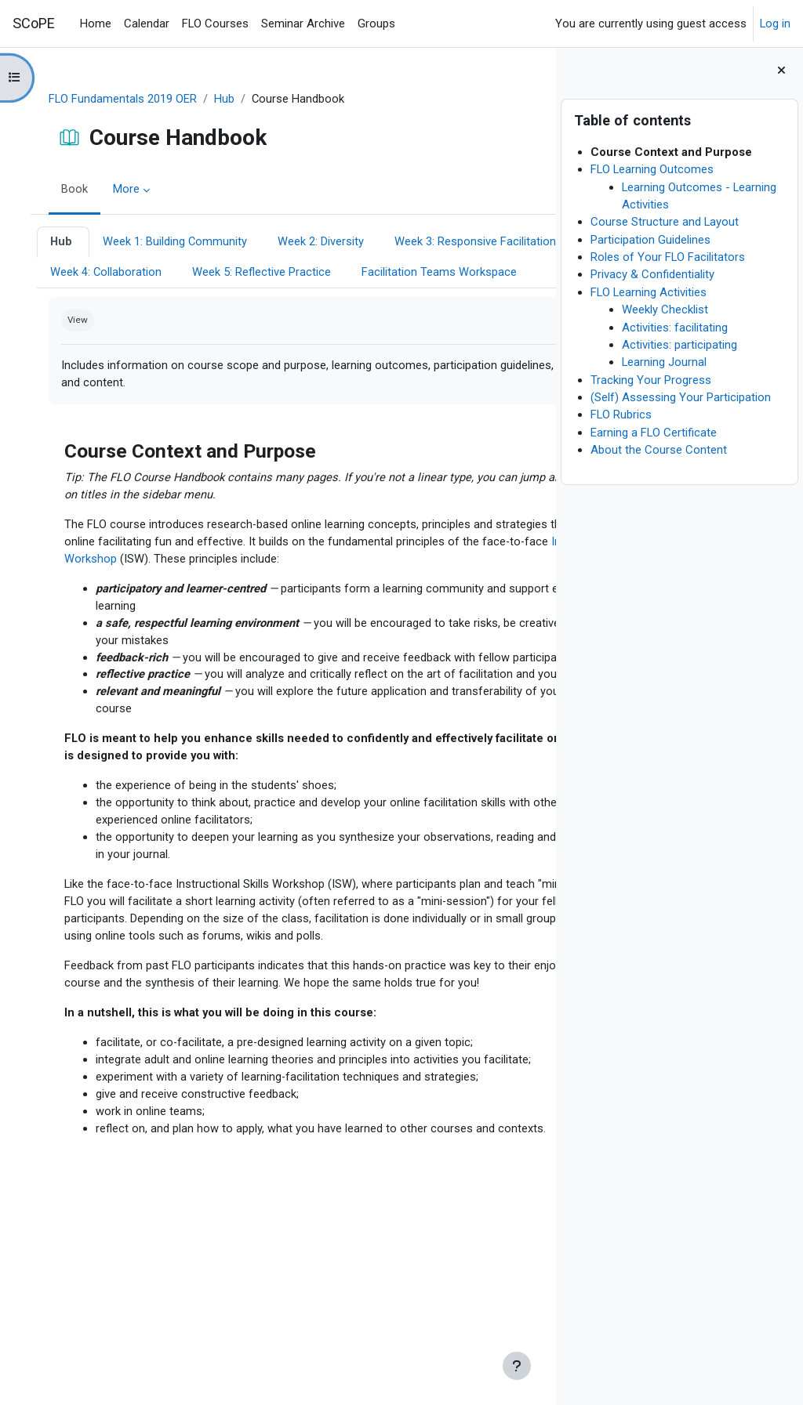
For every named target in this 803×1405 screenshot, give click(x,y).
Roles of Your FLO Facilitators (667, 257)
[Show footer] (517, 1366)
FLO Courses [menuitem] (215, 23)
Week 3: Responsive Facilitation (138, 273)
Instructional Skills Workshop (370, 593)
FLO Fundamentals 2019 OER (130, 99)
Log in (775, 23)
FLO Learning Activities (648, 292)
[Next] (538, 478)
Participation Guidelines (650, 240)
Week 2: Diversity (329, 242)
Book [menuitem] (81, 190)
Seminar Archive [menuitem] (303, 23)
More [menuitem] (133, 190)
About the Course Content (658, 450)
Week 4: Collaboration (305, 273)
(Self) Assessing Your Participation (680, 397)
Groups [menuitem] (376, 23)
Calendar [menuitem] (146, 23)
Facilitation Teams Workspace (304, 304)
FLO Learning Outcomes (652, 169)
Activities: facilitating (675, 327)
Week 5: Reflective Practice (126, 304)
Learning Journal (664, 362)
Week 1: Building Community (183, 242)
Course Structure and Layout (664, 222)
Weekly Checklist (665, 309)
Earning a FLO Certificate (653, 432)
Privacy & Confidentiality (652, 274)
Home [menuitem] (95, 23)
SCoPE (34, 23)
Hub (231, 99)
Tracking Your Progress (650, 380)
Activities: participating (679, 345)
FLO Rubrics (621, 414)
